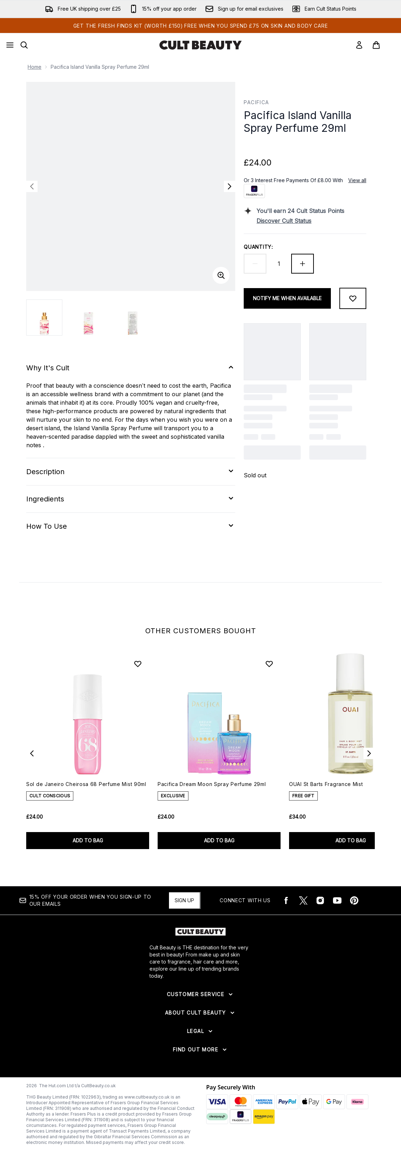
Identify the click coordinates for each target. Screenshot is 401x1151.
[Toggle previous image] (32, 186)
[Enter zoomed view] (221, 275)
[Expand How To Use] (130, 526)
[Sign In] (359, 45)
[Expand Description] (130, 472)
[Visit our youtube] (337, 900)
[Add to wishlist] (352, 298)
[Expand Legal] (200, 1031)
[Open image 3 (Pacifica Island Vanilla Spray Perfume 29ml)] (132, 317)
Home (34, 67)
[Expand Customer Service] (200, 994)
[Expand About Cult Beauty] (200, 1012)
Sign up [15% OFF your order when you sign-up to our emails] (184, 900)
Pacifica (256, 102)
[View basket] (383, 45)
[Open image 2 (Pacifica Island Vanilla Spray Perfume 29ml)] (88, 317)
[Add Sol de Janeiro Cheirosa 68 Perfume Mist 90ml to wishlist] (137, 663)
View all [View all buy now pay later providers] (357, 180)
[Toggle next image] (229, 186)
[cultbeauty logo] (200, 45)
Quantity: (258, 247)
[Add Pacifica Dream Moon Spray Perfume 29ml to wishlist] (269, 663)
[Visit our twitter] (303, 900)
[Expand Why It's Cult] (130, 368)
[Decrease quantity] (255, 264)
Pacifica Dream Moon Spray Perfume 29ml (212, 784)
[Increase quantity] (302, 264)
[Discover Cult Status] (311, 221)
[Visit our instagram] (320, 900)
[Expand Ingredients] (130, 499)
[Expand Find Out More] (200, 1049)
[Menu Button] (10, 45)
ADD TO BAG (88, 840)
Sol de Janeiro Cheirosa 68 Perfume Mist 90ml (86, 784)
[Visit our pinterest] (354, 900)
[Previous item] (32, 753)
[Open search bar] (24, 45)
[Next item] (369, 753)
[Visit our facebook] (286, 900)
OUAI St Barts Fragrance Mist (326, 784)
